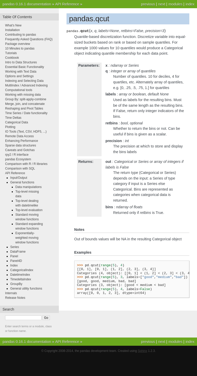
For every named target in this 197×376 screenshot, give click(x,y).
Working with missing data (23, 94)
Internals (11, 293)
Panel (14, 256)
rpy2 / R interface (16, 154)
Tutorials (11, 53)
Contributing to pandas (20, 34)
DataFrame (18, 251)
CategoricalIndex (21, 270)
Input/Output (18, 178)
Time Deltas (13, 118)
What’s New (13, 25)
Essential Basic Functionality (24, 67)
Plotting (10, 127)
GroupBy (16, 284)
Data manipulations (28, 187)
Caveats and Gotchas (20, 150)
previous (148, 4)
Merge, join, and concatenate (25, 104)
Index (14, 265)
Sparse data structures (20, 145)
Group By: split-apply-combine (25, 99)
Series (14, 247)
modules (175, 4)
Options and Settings (19, 76)
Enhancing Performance (21, 141)
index (190, 4)
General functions (22, 182)
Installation (12, 30)
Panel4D (16, 261)
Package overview (17, 44)
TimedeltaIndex (20, 279)
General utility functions (26, 288)
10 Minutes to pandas (20, 48)
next (161, 4)
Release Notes (15, 298)
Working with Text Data (20, 71)
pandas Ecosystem (18, 159)
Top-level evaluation (28, 210)
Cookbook (12, 58)
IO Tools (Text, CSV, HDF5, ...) (26, 131)
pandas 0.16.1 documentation (27, 4)
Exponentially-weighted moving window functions (27, 237)
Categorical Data (16, 122)
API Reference (67, 4)
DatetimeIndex (20, 274)
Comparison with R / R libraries (26, 164)
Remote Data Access (19, 136)
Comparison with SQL (20, 168)
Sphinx (142, 351)
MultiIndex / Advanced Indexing (26, 85)
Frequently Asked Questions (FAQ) (28, 39)
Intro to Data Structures (21, 62)
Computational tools (18, 90)
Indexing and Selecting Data (24, 81)
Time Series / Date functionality (26, 113)
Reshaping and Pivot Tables (24, 108)
